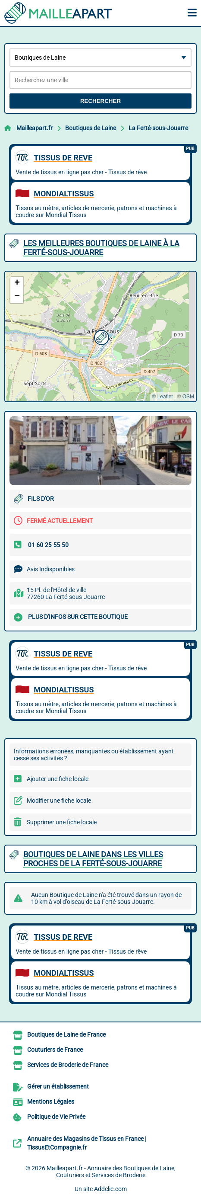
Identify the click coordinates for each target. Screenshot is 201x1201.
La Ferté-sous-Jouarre (158, 128)
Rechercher (100, 101)
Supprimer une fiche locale (62, 822)
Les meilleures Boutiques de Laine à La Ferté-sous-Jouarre (101, 248)
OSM (188, 397)
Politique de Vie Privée (56, 1116)
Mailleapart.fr (34, 128)
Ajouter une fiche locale (57, 778)
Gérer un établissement (58, 1086)
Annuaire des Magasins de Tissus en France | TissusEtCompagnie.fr (86, 1143)
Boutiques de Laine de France (66, 1034)
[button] (100, 336)
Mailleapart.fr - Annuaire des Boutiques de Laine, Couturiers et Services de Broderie (111, 1172)
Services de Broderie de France (67, 1064)
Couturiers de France (55, 1049)
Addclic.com (110, 1188)
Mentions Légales (50, 1101)
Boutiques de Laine (90, 128)
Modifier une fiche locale (59, 800)
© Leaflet (162, 397)
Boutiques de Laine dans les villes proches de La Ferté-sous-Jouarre (93, 859)
